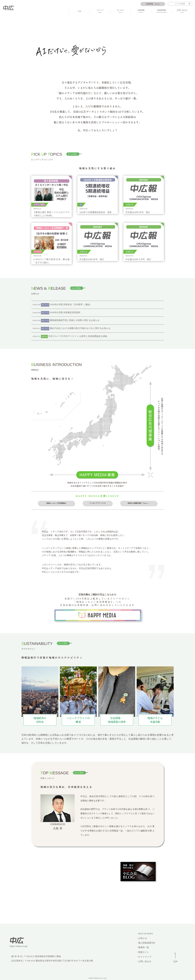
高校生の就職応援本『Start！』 (139, 503)
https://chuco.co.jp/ (19, 946)
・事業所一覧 (142, 947)
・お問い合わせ (143, 961)
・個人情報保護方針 (145, 943)
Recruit (152, 4)
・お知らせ (141, 938)
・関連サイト (142, 952)
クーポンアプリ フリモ (97, 503)
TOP (79, 11)
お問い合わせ (182, 11)
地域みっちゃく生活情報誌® (56, 503)
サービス (120, 11)
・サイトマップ (143, 957)
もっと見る (72, 154)
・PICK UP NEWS (144, 934)
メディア (100, 11)
